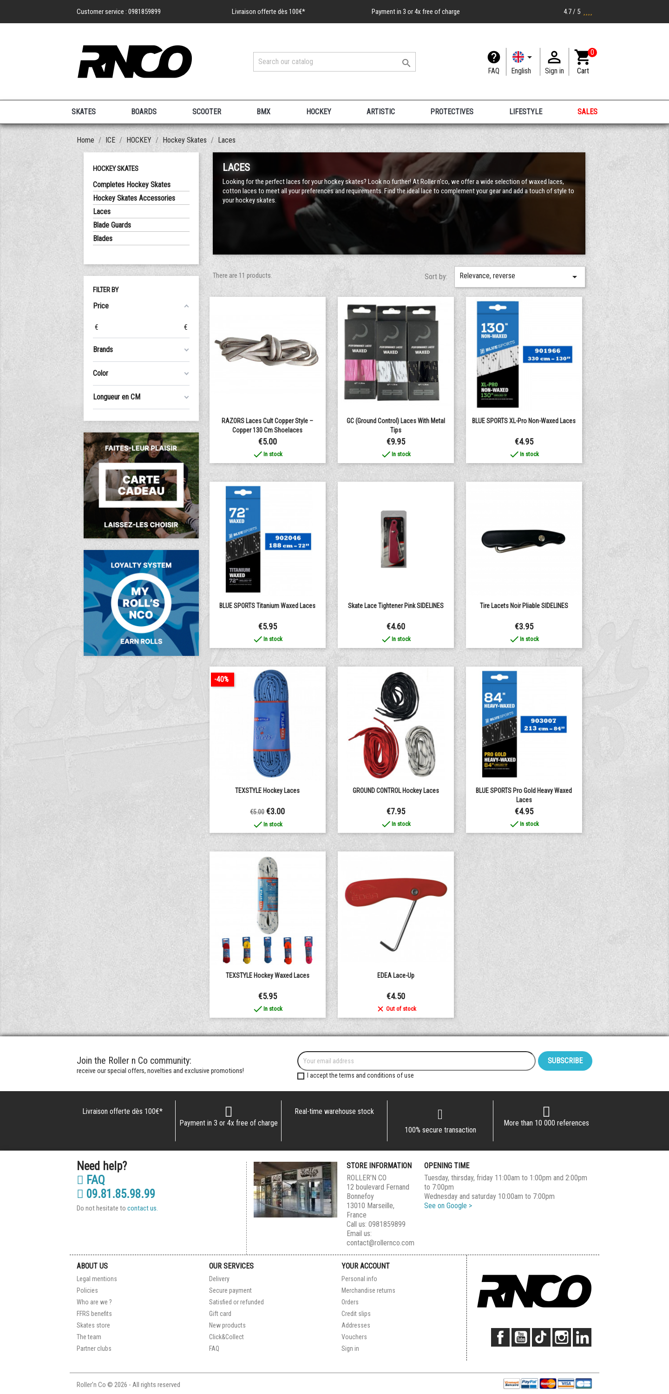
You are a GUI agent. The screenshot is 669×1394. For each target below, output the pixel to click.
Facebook (500, 1337)
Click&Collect (226, 1337)
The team (89, 1337)
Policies (87, 1290)
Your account (365, 1266)
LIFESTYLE (525, 111)
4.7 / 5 (578, 11)
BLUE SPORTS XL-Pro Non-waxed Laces (524, 421)
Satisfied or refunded (236, 1302)
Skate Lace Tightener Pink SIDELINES (396, 605)
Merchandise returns (368, 1290)
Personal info (359, 1279)
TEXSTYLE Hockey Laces (267, 790)
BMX (263, 111)
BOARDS (144, 111)
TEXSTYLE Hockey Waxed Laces (267, 975)
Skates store (93, 1325)
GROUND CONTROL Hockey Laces (396, 790)
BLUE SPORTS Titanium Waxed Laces (267, 605)
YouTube (521, 1337)
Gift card (220, 1313)
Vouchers (354, 1337)
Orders (350, 1302)
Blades (102, 238)
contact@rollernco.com (380, 1242)
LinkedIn (582, 1337)
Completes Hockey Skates (132, 184)
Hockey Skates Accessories (134, 198)
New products (227, 1325)
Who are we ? (94, 1302)
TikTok (541, 1337)
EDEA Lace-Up (395, 975)
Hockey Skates (115, 168)
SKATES (84, 111)
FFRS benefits (94, 1313)
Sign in (350, 1348)
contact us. (142, 1208)
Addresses (355, 1325)
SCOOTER (206, 111)
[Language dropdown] (523, 62)
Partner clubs (94, 1348)
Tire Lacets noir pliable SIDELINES (524, 605)
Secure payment (230, 1290)
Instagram (561, 1337)
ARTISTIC (381, 111)
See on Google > (448, 1205)
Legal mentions (97, 1279)
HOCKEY (318, 111)
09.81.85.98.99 (116, 1194)
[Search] (334, 62)
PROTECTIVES (451, 111)
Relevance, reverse (519, 276)
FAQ (493, 70)
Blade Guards (112, 225)
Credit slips (356, 1313)
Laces (102, 211)
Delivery (219, 1279)
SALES (587, 111)
